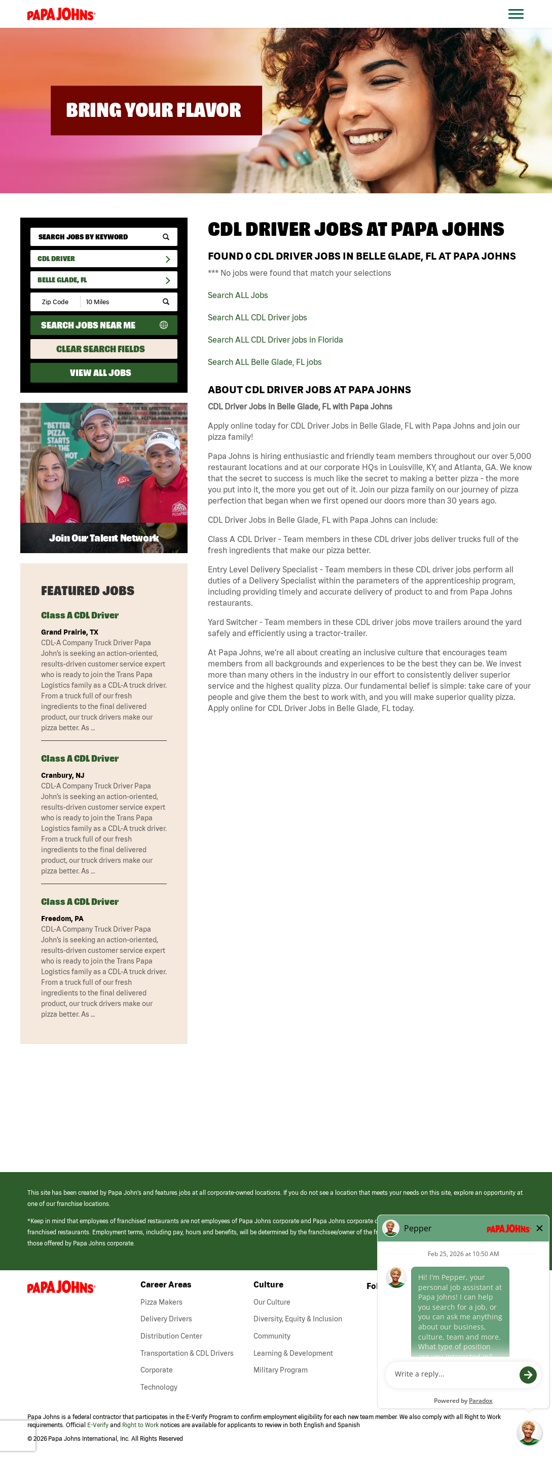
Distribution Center (171, 1336)
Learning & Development (293, 1353)
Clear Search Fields (100, 349)
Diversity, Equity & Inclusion (297, 1319)
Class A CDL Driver (80, 615)
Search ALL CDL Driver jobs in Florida (275, 339)
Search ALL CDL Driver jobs (257, 317)
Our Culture (271, 1302)
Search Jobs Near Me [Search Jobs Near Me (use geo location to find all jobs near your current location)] (88, 325)
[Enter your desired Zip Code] (56, 302)
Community (271, 1336)
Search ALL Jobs (238, 295)
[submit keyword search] (166, 236)
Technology (158, 1387)
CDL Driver (56, 259)
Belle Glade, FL (62, 280)
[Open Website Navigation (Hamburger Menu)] (522, 26)
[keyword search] (103, 237)
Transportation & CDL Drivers (187, 1353)
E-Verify (97, 1425)
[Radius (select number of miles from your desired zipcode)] (116, 302)
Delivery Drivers (166, 1319)
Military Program (280, 1370)
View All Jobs (100, 372)
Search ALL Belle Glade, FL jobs (265, 361)
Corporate (156, 1370)
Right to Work (140, 1425)
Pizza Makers (161, 1302)
